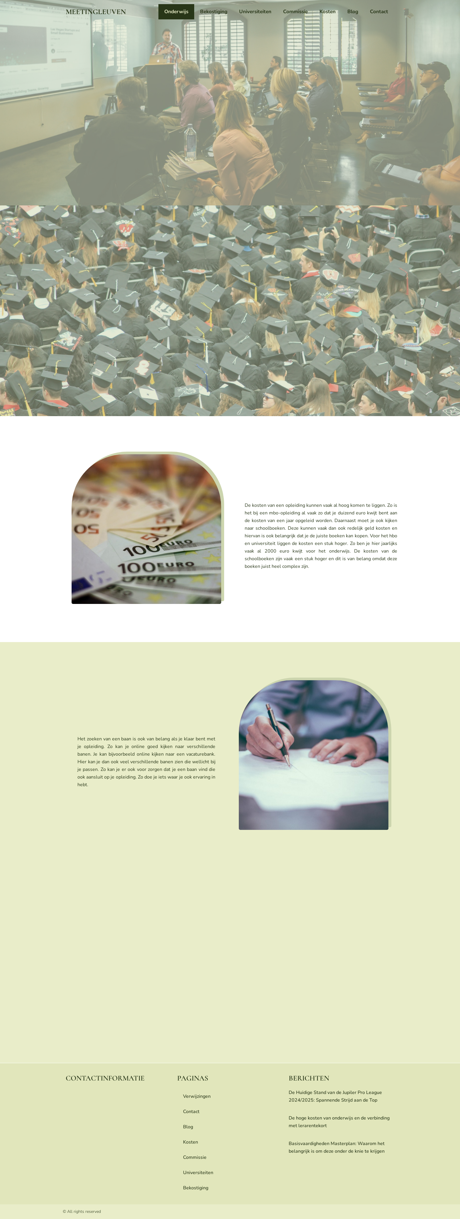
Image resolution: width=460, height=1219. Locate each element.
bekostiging (213, 11)
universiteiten (255, 11)
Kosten (327, 11)
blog (352, 11)
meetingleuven (96, 11)
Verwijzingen (197, 1096)
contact (379, 11)
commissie (295, 11)
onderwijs (176, 11)
